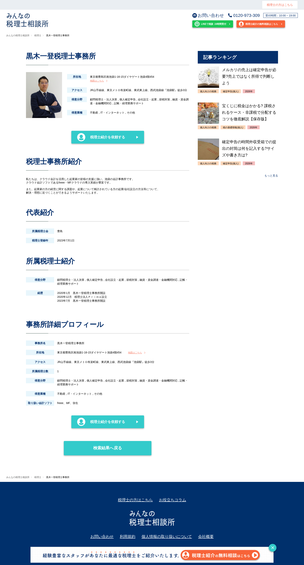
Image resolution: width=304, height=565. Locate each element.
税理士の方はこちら (280, 4)
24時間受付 (210, 24)
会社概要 (206, 536)
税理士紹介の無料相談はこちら (258, 24)
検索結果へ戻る (93, 445)
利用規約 (127, 536)
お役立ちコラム (172, 500)
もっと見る (271, 175)
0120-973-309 (244, 15)
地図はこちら (97, 80)
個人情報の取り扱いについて (167, 536)
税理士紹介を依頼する (101, 137)
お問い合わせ (208, 15)
